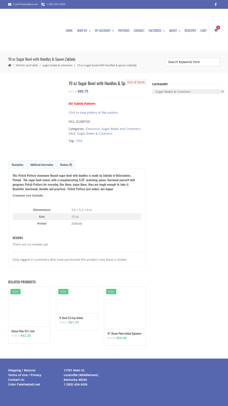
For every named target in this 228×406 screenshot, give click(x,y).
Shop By (84, 30)
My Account (104, 30)
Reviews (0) (66, 164)
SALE (72, 133)
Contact (139, 30)
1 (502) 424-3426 (75, 384)
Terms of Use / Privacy (24, 375)
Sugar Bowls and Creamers (120, 129)
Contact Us (16, 380)
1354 (78, 141)
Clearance (92, 129)
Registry (190, 30)
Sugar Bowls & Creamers (57, 65)
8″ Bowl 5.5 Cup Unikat (71, 318)
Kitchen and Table (27, 65)
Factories (157, 30)
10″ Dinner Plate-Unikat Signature (124, 333)
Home (69, 30)
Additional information (41, 164)
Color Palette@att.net (24, 384)
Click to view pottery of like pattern (93, 112)
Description (17, 164)
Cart (203, 30)
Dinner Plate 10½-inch (23, 331)
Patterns (123, 30)
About (174, 30)
